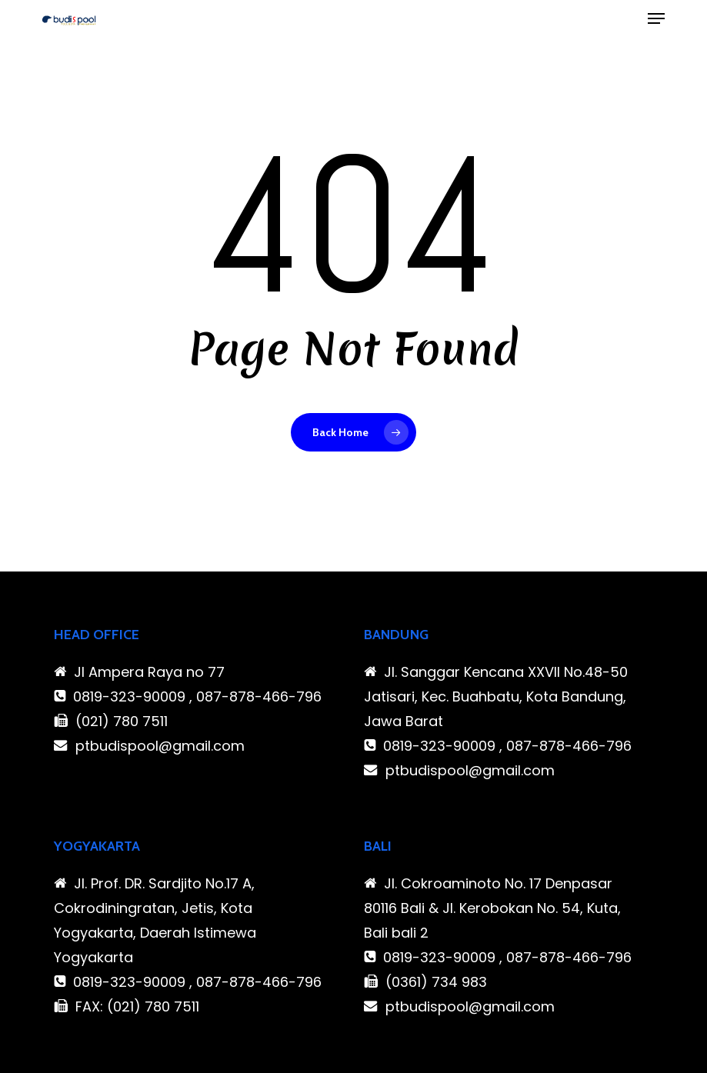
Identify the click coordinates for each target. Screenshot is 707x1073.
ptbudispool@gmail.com (160, 745)
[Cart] (625, 18)
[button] (656, 18)
